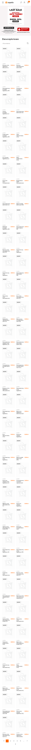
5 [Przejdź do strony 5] (20, 741)
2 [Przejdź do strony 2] (10, 741)
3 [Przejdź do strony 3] (13, 741)
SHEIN (4, 63)
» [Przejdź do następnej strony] (15, 744)
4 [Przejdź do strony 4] (17, 741)
